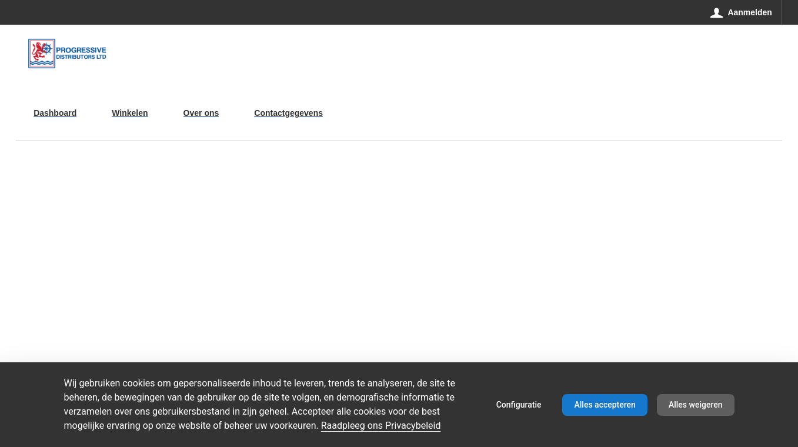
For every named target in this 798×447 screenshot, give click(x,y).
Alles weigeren (696, 404)
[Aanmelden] (741, 12)
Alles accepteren (604, 404)
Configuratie (519, 404)
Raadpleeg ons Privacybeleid (381, 425)
